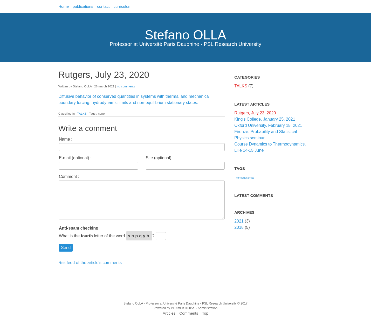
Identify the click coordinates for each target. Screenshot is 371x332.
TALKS (82, 113)
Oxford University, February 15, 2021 (268, 125)
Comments (188, 313)
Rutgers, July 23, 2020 (255, 113)
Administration (207, 308)
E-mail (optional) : (75, 158)
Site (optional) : (160, 158)
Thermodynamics (244, 177)
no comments (126, 86)
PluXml (176, 308)
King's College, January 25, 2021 (264, 119)
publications (83, 6)
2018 (239, 227)
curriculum (123, 6)
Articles (169, 313)
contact (103, 6)
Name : (65, 139)
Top (205, 313)
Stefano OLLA (185, 35)
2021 (239, 221)
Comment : (69, 176)
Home (63, 6)
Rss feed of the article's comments (90, 262)
